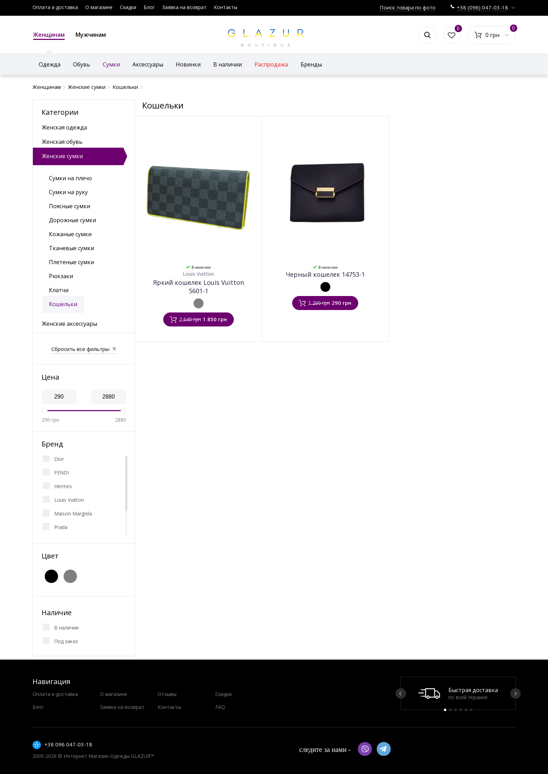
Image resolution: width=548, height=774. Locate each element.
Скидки (128, 7)
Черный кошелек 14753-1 (325, 274)
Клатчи (58, 290)
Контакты (225, 7)
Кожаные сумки (70, 234)
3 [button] (455, 710)
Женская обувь (62, 142)
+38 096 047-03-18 (68, 744)
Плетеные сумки (71, 262)
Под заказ (66, 641)
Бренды (311, 64)
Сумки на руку (68, 192)
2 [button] (450, 710)
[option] (458, 693)
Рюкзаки (61, 276)
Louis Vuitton (69, 500)
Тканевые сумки (71, 248)
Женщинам (49, 35)
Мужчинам (90, 34)
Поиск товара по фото (407, 7)
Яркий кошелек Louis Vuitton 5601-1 (198, 286)
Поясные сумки (69, 206)
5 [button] (466, 710)
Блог (149, 7)
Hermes (63, 486)
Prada (60, 527)
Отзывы (167, 694)
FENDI (61, 472)
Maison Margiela (73, 513)
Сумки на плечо (70, 178)
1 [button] (445, 710)
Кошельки (63, 304)
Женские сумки (62, 156)
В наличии (66, 627)
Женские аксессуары (69, 324)
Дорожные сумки (72, 220)
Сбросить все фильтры (80, 348)
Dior (59, 459)
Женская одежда (64, 127)
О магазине (99, 7)
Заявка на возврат (184, 7)
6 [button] (471, 710)
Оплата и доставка (55, 7)
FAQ (220, 707)
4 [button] (461, 710)
